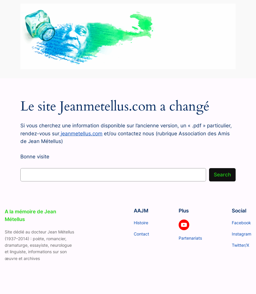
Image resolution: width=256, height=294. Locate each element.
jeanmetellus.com (80, 134)
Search (222, 175)
